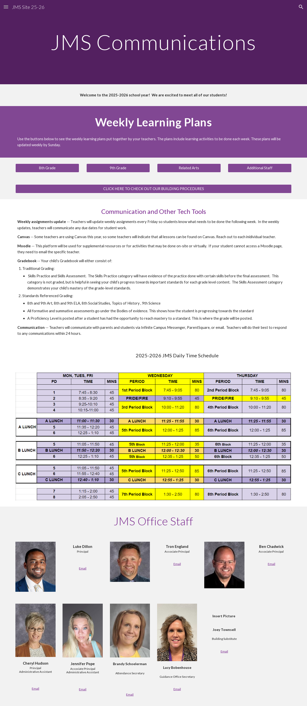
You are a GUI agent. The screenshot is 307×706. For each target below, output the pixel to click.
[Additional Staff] (259, 168)
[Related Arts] (189, 168)
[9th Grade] (118, 168)
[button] (6, 7)
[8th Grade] (47, 168)
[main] (153, 42)
